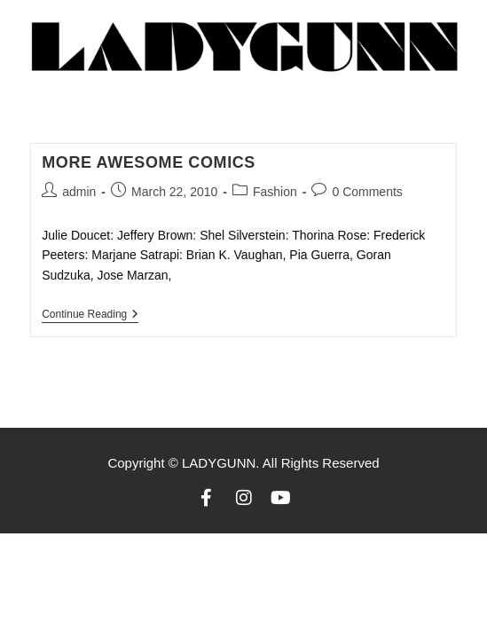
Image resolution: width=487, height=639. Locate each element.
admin (79, 192)
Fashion (275, 192)
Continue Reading (90, 314)
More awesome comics (148, 162)
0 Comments (367, 192)
